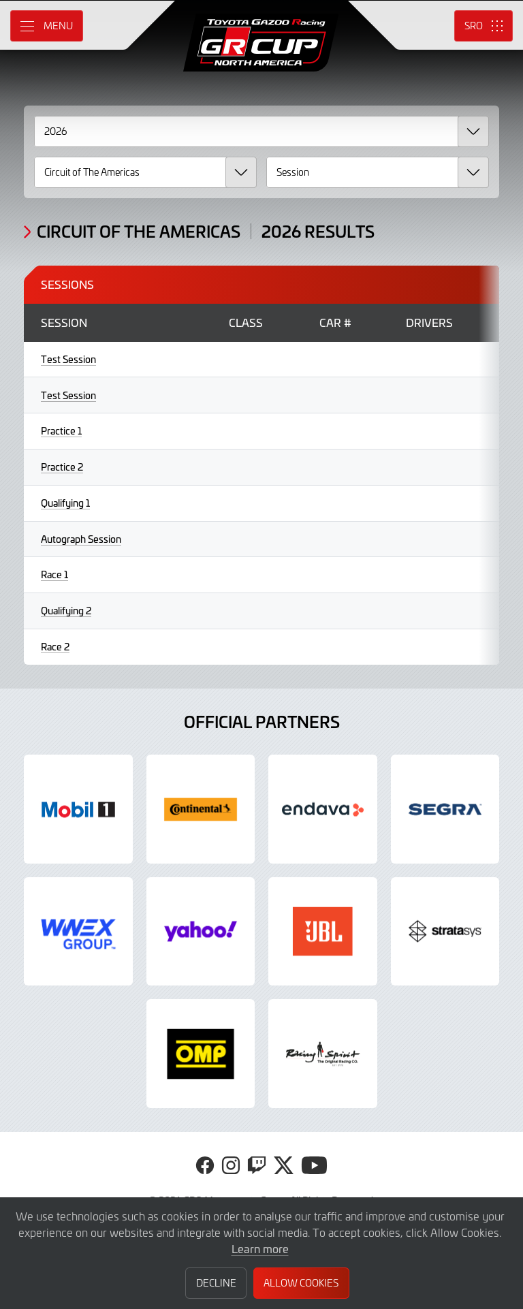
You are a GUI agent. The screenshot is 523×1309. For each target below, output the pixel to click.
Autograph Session (81, 539)
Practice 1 (61, 430)
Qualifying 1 (65, 502)
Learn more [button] (260, 1248)
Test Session (68, 359)
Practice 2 (62, 466)
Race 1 (54, 574)
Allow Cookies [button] (301, 1282)
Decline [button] (216, 1282)
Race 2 (55, 646)
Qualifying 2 (66, 610)
